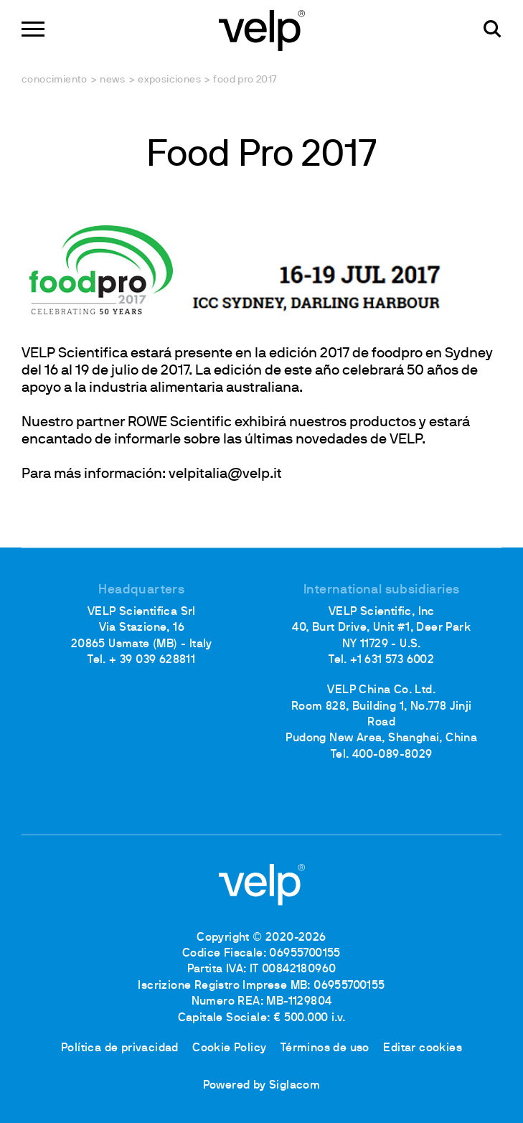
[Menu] (33, 29)
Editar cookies (422, 1048)
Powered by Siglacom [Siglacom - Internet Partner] (262, 1086)
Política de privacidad (120, 1048)
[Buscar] (492, 29)
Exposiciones (169, 80)
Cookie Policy (229, 1048)
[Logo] (262, 29)
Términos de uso (325, 1048)
